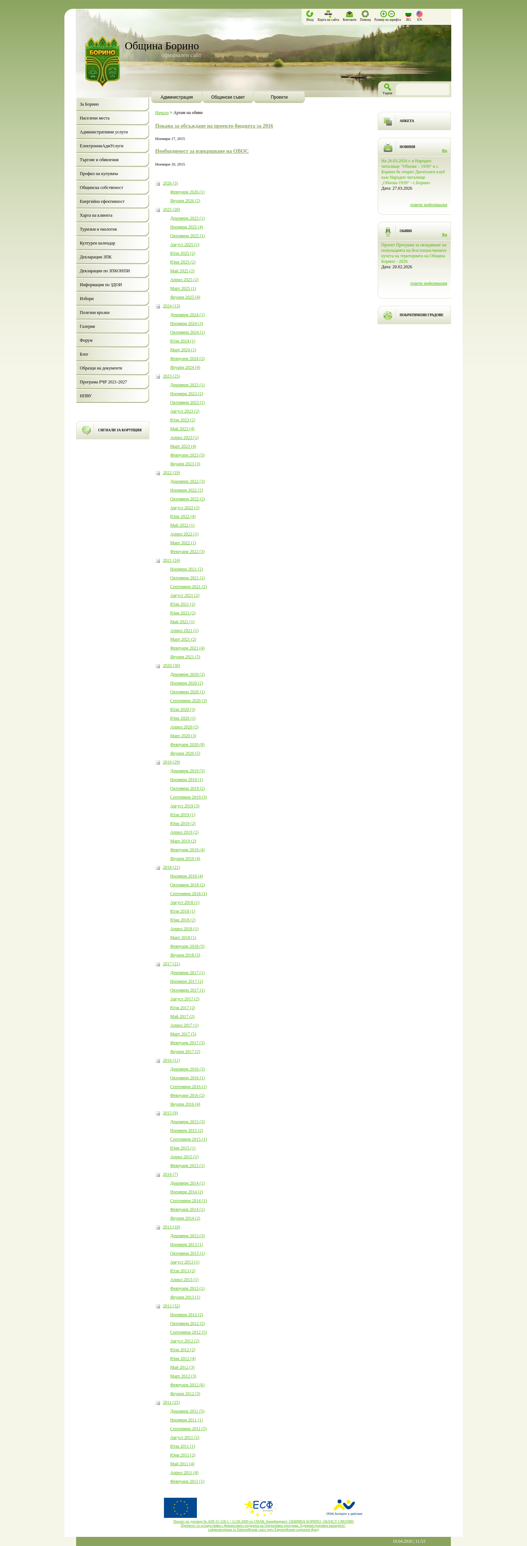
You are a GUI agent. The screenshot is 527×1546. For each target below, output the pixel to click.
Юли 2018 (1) (182, 911)
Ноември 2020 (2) (186, 683)
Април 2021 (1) (184, 630)
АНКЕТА (407, 121)
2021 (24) (171, 560)
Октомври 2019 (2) (187, 788)
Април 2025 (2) (184, 279)
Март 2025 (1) (183, 288)
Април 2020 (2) (184, 727)
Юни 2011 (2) (182, 1455)
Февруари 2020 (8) (187, 744)
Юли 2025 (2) (182, 253)
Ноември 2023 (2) (186, 393)
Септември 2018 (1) (188, 893)
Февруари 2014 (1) (187, 1209)
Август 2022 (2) (184, 507)
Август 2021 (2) (184, 595)
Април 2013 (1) (184, 1279)
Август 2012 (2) (184, 1341)
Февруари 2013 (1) (187, 1288)
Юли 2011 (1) (182, 1446)
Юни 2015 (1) (182, 1148)
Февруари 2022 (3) (187, 551)
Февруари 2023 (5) (187, 455)
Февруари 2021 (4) (187, 648)
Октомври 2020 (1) (187, 691)
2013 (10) (171, 1226)
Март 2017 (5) (183, 1034)
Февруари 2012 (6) (187, 1384)
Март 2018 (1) (183, 937)
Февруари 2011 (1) (187, 1481)
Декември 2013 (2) (187, 1235)
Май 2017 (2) (182, 1016)
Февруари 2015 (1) (187, 1165)
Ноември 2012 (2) (186, 1314)
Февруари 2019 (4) (187, 849)
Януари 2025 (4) (185, 297)
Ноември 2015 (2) (186, 1130)
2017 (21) (171, 963)
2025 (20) (171, 209)
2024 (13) (171, 305)
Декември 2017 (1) (187, 972)
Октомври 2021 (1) (187, 577)
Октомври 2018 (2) (187, 884)
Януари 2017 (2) (185, 1051)
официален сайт (181, 55)
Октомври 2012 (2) (187, 1323)
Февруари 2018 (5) (187, 946)
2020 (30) (171, 665)
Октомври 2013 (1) (187, 1253)
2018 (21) (171, 867)
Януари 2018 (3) (185, 955)
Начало (162, 112)
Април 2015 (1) (184, 1156)
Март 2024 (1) (183, 349)
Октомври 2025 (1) (187, 235)
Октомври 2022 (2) (187, 498)
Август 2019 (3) (184, 805)
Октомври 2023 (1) (187, 402)
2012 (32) (171, 1305)
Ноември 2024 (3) (186, 323)
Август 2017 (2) (184, 998)
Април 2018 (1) (184, 928)
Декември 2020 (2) (187, 674)
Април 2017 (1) (184, 1025)
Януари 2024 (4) (185, 367)
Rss (444, 150)
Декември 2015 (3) (187, 1121)
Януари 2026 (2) (185, 200)
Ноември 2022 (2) (186, 490)
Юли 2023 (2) (182, 420)
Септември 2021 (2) (188, 586)
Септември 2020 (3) (188, 700)
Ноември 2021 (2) (186, 569)
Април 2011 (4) (184, 1472)
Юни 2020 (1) (182, 718)
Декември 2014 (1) (187, 1183)
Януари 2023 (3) (185, 463)
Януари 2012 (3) (185, 1393)
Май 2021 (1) (182, 621)
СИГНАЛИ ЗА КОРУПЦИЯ (120, 430)
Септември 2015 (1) (188, 1139)
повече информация (428, 204)
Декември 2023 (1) (187, 384)
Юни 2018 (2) (182, 919)
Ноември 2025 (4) (186, 227)
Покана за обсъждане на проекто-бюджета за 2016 (214, 126)
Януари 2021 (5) (185, 656)
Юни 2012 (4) (182, 1358)
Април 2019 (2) (184, 832)
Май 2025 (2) (182, 270)
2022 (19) (171, 472)
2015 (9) (170, 1112)
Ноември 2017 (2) (186, 981)
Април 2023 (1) (184, 437)
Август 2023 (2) (184, 411)
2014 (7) (170, 1174)
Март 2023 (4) (183, 446)
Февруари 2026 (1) (187, 191)
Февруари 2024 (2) (187, 358)
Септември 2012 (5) (188, 1332)
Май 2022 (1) (182, 525)
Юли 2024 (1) (182, 341)
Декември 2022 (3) (187, 481)
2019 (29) (171, 762)
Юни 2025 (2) (182, 262)
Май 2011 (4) (182, 1463)
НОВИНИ (407, 147)
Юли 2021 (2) (182, 604)
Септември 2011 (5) (188, 1428)
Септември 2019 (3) (188, 797)
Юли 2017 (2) (182, 1007)
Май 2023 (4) (182, 428)
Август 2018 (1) (184, 902)
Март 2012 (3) (183, 1376)
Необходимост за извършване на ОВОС (202, 151)
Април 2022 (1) (184, 534)
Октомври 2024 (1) (187, 332)
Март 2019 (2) (183, 841)
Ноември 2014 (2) (186, 1191)
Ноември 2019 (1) (186, 779)
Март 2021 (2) (183, 639)
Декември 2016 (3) (187, 1069)
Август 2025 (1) (184, 244)
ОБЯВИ (406, 231)
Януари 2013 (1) (185, 1297)
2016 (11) (171, 1060)
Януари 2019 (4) (185, 858)
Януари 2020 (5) (185, 753)
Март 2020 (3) (183, 735)
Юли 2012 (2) (182, 1349)
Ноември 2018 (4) (186, 876)
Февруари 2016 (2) (187, 1095)
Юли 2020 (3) (182, 709)
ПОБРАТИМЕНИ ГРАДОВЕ (422, 315)
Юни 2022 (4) (182, 516)
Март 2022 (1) (183, 542)
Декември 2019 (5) (187, 770)
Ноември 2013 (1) (186, 1244)
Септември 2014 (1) (188, 1200)
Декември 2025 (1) (187, 218)
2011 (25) (171, 1402)
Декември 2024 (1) (187, 314)
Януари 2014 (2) (185, 1218)
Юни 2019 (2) (182, 823)
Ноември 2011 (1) (186, 1419)
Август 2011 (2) (184, 1437)
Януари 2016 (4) (185, 1104)
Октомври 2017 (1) (187, 990)
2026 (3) (170, 183)
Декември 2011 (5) (187, 1411)
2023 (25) (171, 376)
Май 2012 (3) (182, 1367)
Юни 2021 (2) (182, 612)
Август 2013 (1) (184, 1262)
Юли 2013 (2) (182, 1270)
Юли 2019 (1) (182, 814)
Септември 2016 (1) (188, 1086)
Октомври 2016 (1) (187, 1077)
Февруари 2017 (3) (187, 1042)
